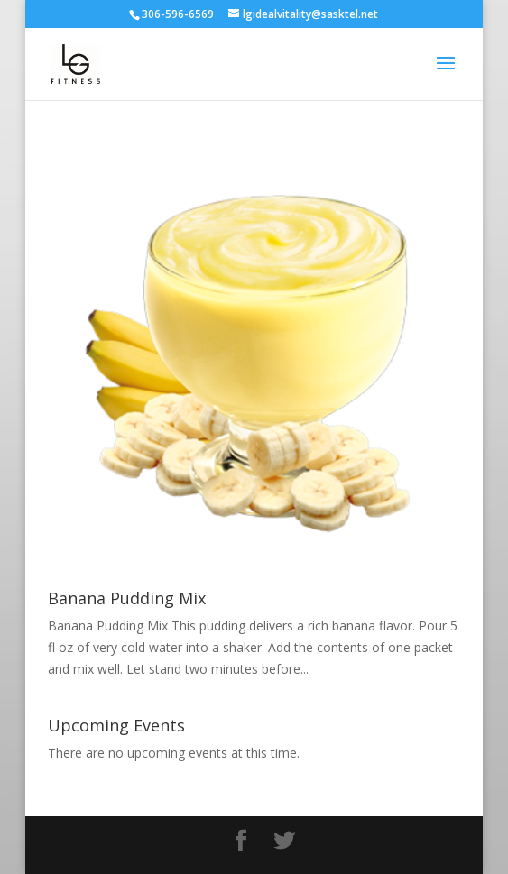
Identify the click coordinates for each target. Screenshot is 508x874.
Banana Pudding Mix (127, 598)
